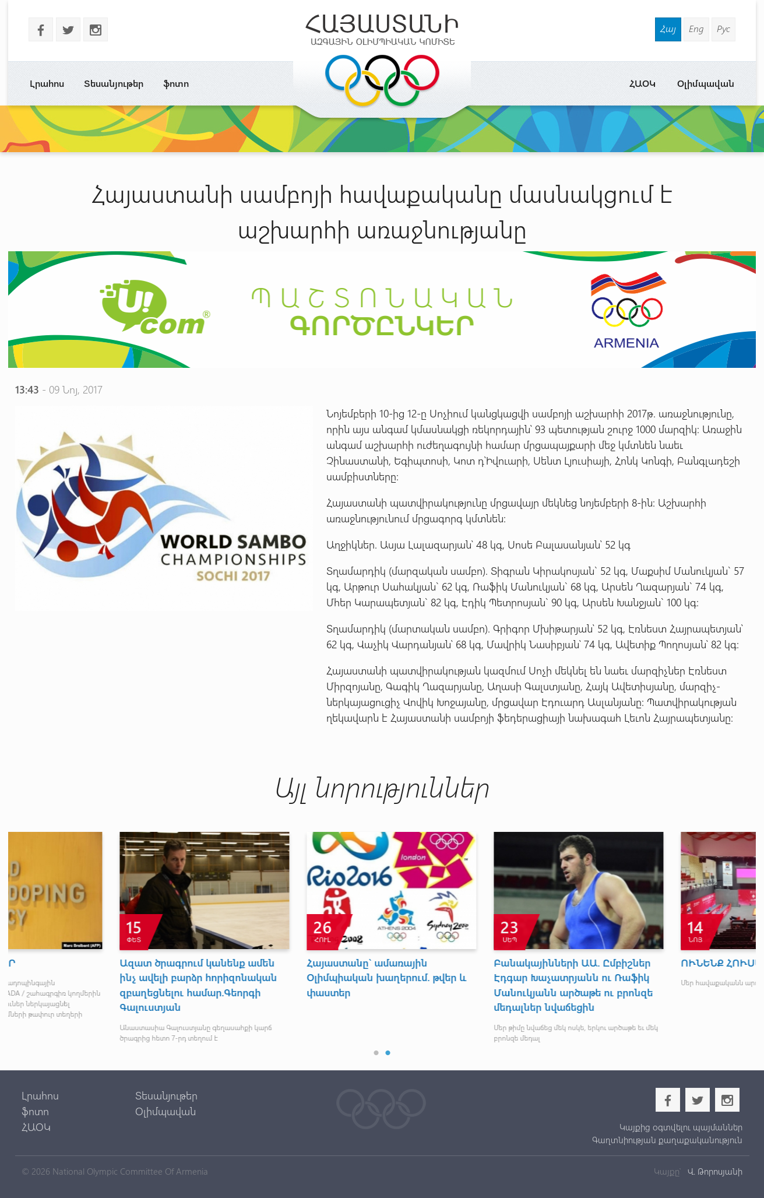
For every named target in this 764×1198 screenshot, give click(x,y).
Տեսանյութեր (113, 83)
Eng (696, 28)
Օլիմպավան (705, 83)
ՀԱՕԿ (642, 83)
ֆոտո (176, 83)
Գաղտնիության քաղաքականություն (667, 1140)
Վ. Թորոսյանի (713, 1171)
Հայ (668, 28)
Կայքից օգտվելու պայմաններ (680, 1127)
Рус (723, 28)
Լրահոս (47, 83)
